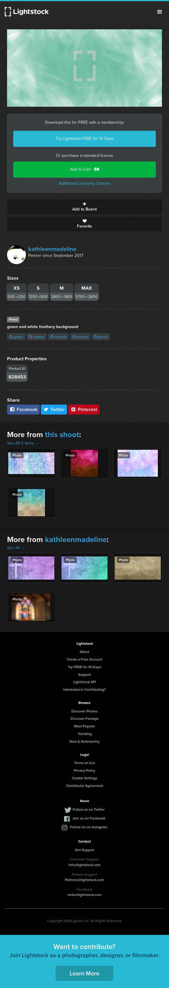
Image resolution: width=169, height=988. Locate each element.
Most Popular (84, 726)
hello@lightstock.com (84, 894)
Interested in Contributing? (84, 689)
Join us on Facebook (88, 818)
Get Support (84, 849)
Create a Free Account (84, 659)
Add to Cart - (84, 169)
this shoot (62, 434)
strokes (80, 336)
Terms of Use (84, 762)
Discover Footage (85, 718)
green (16, 336)
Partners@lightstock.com (84, 879)
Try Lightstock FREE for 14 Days (84, 138)
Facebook (23, 409)
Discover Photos (84, 711)
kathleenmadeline (52, 249)
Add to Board (84, 207)
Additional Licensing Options (84, 183)
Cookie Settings (84, 777)
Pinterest (84, 409)
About (84, 651)
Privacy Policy (84, 770)
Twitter (54, 409)
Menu (159, 11)
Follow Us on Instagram (88, 826)
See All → (16, 548)
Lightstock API (84, 681)
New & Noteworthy (84, 741)
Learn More (84, 973)
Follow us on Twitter (89, 809)
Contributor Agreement (84, 785)
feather (36, 336)
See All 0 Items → (23, 443)
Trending (85, 733)
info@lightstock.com (84, 864)
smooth (58, 336)
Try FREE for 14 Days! (84, 666)
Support (84, 674)
